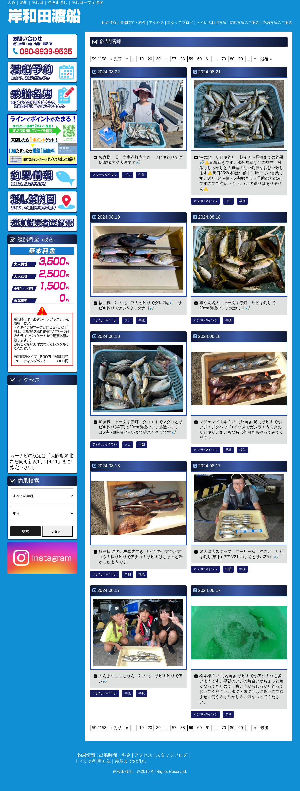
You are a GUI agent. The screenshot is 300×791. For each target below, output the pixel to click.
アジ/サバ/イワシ (104, 175)
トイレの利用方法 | (213, 22)
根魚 (242, 450)
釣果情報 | (111, 22)
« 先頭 (116, 59)
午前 (141, 175)
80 (232, 59)
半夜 (242, 569)
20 (150, 59)
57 (174, 59)
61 (208, 59)
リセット (57, 531)
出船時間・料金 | (134, 22)
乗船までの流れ (130, 761)
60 (200, 59)
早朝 (242, 201)
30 (158, 59)
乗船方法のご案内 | (246, 22)
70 (224, 59)
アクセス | (158, 22)
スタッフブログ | (181, 22)
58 (182, 59)
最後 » (266, 59)
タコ (127, 444)
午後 (141, 320)
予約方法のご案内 (277, 22)
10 (141, 59)
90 (240, 59)
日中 (228, 201)
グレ (127, 175)
